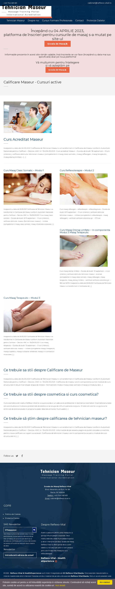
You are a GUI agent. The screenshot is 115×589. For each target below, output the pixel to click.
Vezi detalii (60, 585)
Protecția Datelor (96, 21)
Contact (79, 21)
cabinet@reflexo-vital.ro (101, 3)
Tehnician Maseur (16, 21)
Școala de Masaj (57, 44)
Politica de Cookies (12, 514)
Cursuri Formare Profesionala (57, 21)
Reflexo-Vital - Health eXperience (53, 559)
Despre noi (33, 21)
